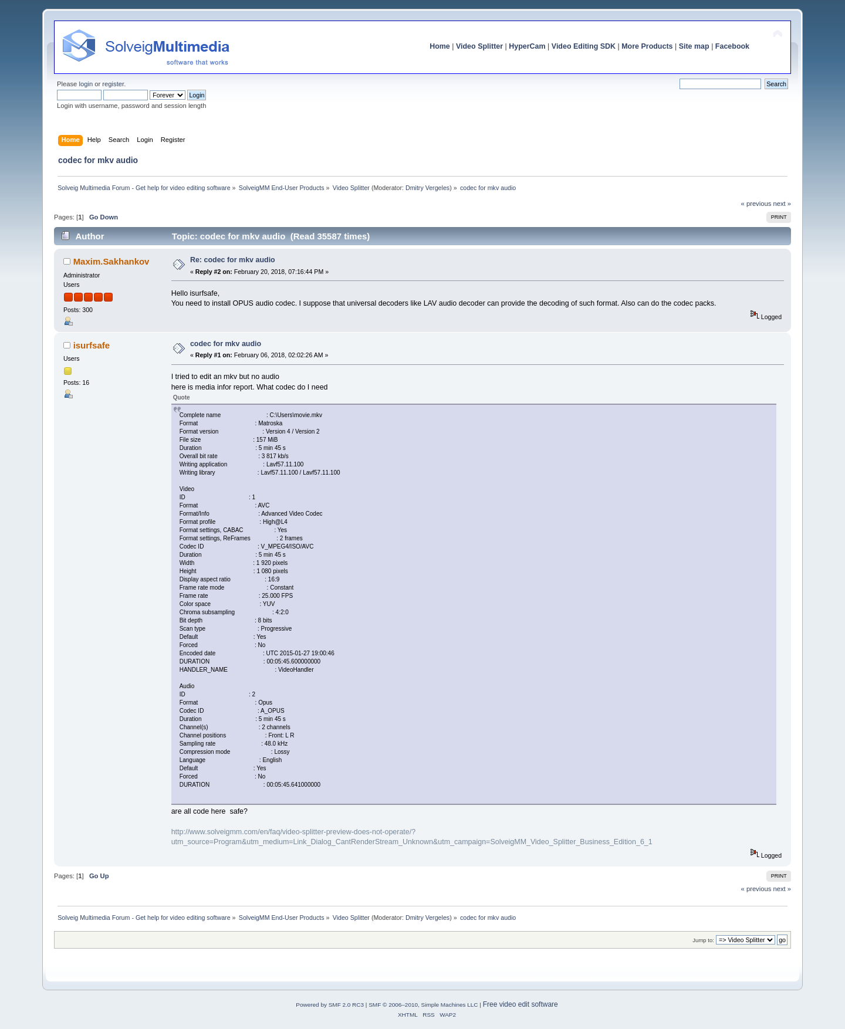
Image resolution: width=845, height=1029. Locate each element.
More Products (646, 46)
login (86, 83)
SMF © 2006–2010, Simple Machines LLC (423, 1004)
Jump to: (703, 940)
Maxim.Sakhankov (111, 261)
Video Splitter (479, 46)
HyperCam (527, 46)
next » (782, 203)
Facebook (732, 46)
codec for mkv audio (225, 344)
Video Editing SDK (584, 46)
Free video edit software (520, 1004)
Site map (694, 46)
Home (440, 46)
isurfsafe (91, 345)
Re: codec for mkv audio (232, 260)
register (113, 83)
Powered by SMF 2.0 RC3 (330, 1004)
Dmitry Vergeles (427, 187)
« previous (756, 203)
